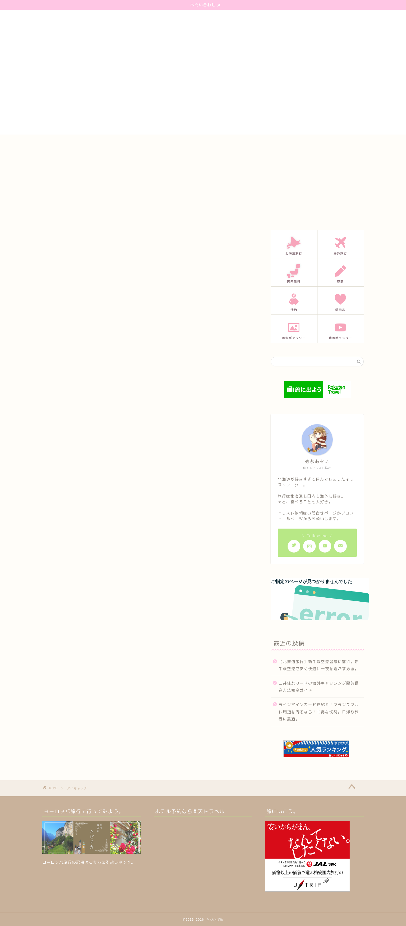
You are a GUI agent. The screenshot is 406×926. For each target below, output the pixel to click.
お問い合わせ (172, 144)
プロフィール (208, 144)
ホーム (141, 144)
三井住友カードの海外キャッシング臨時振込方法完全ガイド (319, 686)
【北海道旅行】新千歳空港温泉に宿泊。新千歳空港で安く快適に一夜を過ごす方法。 (319, 665)
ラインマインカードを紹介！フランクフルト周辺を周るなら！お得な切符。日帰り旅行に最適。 (319, 712)
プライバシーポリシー (251, 144)
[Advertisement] (203, 95)
